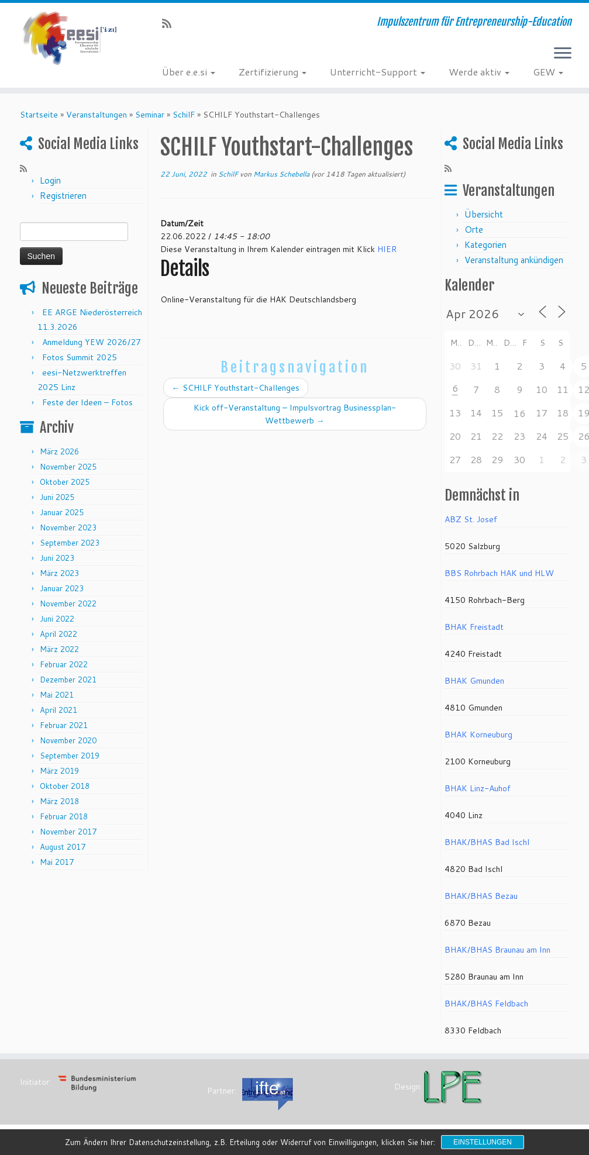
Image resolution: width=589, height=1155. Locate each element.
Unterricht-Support (377, 71)
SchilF (184, 114)
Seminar (149, 114)
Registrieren (63, 195)
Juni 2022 (57, 618)
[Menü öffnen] (562, 54)
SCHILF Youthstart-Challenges (235, 388)
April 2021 (58, 710)
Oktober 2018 (64, 786)
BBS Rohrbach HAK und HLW (499, 573)
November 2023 (68, 527)
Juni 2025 (57, 497)
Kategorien (485, 245)
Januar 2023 (62, 588)
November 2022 (68, 603)
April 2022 (58, 634)
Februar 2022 (64, 664)
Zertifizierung (272, 71)
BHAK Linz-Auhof (478, 788)
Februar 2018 (64, 816)
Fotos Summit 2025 (79, 357)
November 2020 (68, 740)
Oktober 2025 (64, 482)
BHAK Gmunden (474, 681)
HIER (387, 249)
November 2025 (68, 466)
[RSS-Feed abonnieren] (170, 23)
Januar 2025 (62, 512)
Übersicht (483, 214)
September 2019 (69, 755)
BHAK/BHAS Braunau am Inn (497, 950)
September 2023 (69, 542)
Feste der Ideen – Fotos (87, 402)
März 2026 (59, 451)
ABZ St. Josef (471, 519)
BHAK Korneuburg (478, 734)
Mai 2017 (57, 862)
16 (519, 413)
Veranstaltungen (96, 114)
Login (50, 180)
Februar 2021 (64, 725)
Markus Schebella (281, 174)
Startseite (39, 114)
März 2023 (59, 573)
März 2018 (59, 801)
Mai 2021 (57, 694)
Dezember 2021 (68, 679)
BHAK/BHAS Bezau (481, 896)
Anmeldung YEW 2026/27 (91, 342)
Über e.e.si (188, 71)
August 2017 (62, 847)
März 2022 (59, 649)
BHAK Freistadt (474, 627)
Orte (473, 229)
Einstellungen (482, 1142)
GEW (548, 71)
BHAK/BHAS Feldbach (486, 1003)
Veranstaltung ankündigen (513, 260)
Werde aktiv (479, 71)
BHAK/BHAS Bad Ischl (487, 842)
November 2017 (68, 831)
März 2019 (59, 771)
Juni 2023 (57, 558)
